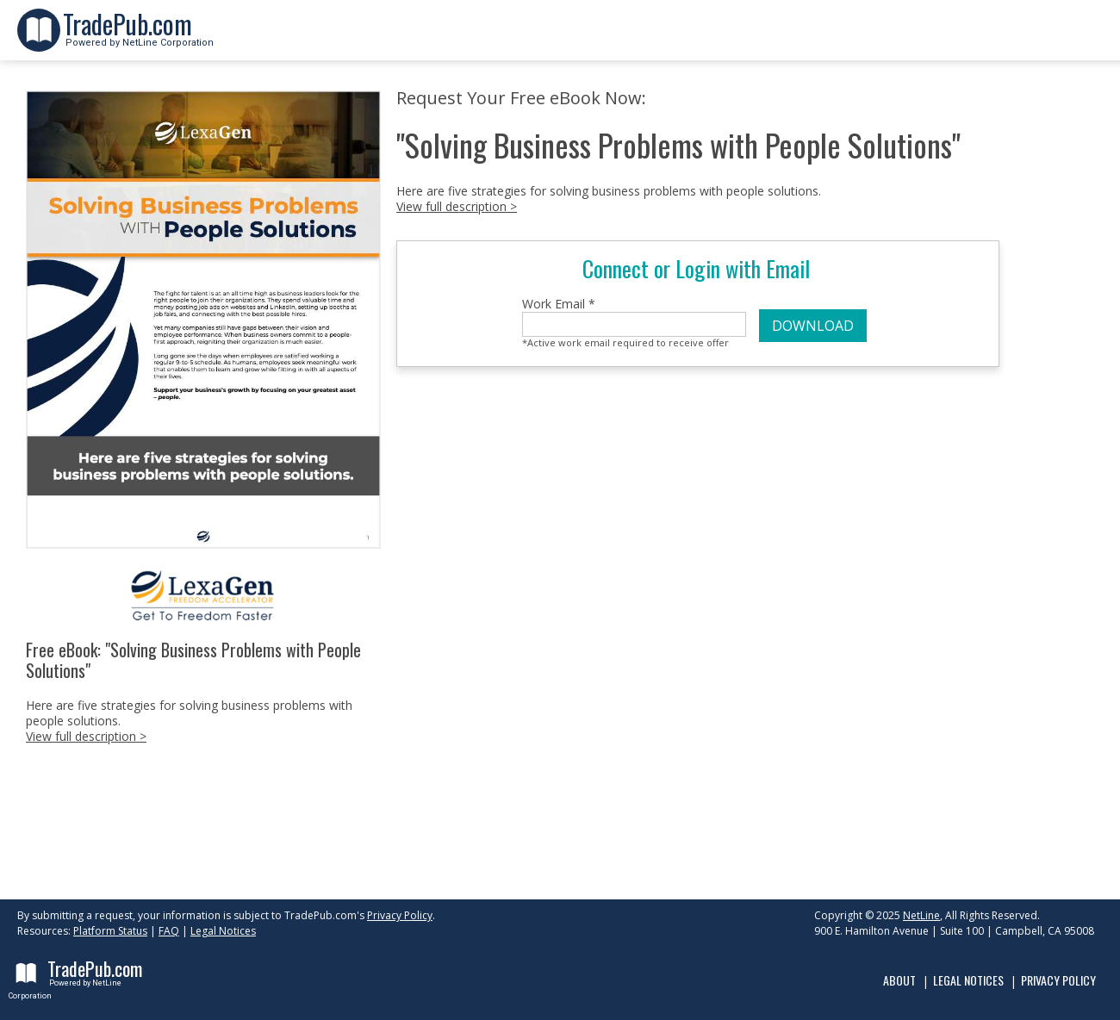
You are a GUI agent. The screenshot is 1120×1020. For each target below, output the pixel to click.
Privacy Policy (399, 915)
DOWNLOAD (813, 325)
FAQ (169, 931)
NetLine (921, 915)
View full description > (86, 736)
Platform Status (110, 931)
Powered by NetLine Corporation (138, 37)
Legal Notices (223, 931)
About (899, 980)
